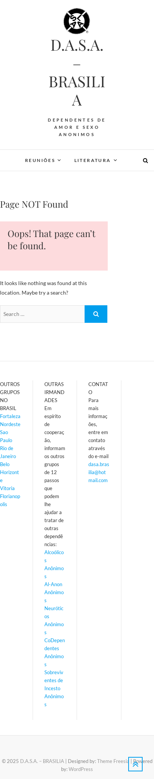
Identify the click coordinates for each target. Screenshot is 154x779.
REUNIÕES (40, 160)
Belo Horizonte (9, 472)
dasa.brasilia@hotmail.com (98, 472)
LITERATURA (92, 160)
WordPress (81, 769)
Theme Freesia (113, 761)
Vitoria (7, 488)
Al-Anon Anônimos (54, 592)
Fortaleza (10, 416)
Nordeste (10, 424)
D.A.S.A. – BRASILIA (77, 72)
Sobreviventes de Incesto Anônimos (54, 688)
